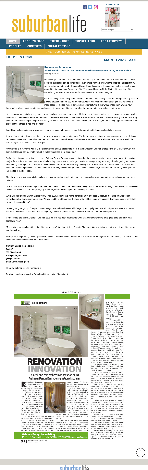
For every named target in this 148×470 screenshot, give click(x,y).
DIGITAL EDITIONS (59, 46)
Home (13, 41)
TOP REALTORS (85, 41)
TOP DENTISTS (59, 41)
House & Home (20, 57)
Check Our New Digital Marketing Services (74, 52)
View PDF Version (72, 292)
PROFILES (15, 46)
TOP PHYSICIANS (33, 41)
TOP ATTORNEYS (112, 41)
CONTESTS (34, 46)
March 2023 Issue (120, 60)
